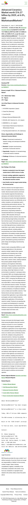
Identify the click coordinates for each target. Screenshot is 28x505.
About (7, 489)
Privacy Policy (18, 494)
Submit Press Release (8, 492)
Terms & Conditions (20, 492)
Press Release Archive (16, 489)
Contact (25, 494)
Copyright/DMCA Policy (7, 494)
